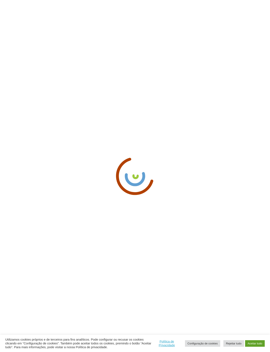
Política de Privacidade (167, 343)
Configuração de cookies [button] (203, 343)
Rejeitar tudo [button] (234, 343)
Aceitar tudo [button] (255, 343)
